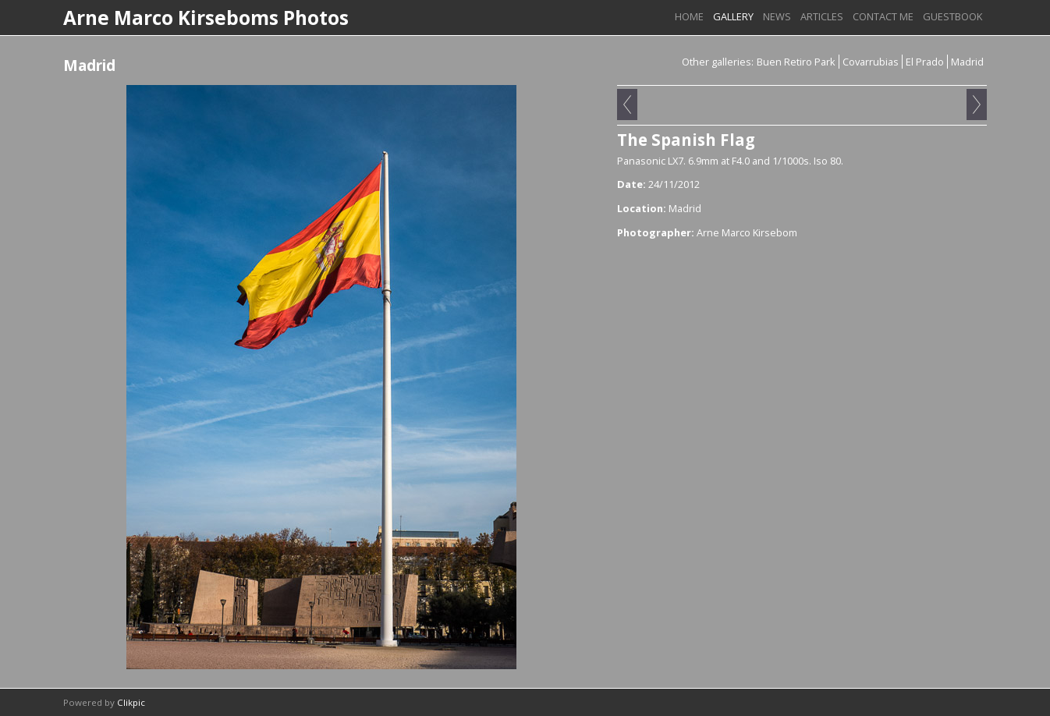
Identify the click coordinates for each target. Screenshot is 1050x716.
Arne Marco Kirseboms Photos (206, 17)
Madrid (967, 62)
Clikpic (131, 702)
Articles (821, 16)
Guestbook (952, 16)
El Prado (925, 62)
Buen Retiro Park (796, 62)
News (777, 16)
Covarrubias (870, 62)
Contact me (883, 16)
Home (689, 16)
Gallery (733, 16)
